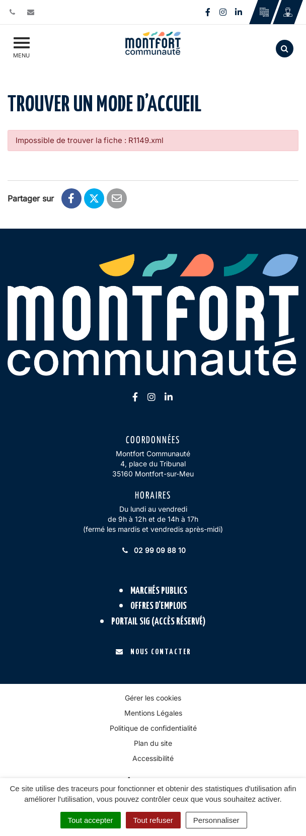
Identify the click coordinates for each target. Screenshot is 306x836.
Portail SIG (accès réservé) (158, 621)
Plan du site (153, 743)
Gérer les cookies (153, 697)
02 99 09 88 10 (153, 550)
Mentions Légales (153, 713)
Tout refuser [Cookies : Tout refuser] (153, 820)
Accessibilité (153, 758)
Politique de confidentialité (153, 728)
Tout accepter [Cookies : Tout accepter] (90, 820)
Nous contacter (153, 652)
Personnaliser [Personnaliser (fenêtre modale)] (216, 820)
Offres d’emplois (158, 606)
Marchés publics (158, 591)
